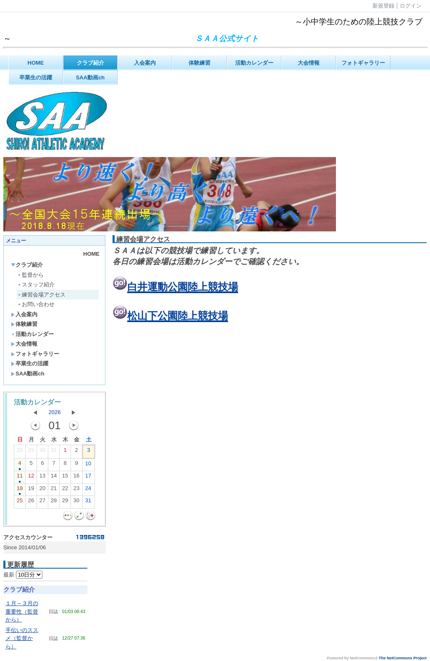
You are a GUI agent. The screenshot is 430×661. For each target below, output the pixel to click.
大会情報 (309, 63)
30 (42, 452)
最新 (22, 575)
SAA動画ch (90, 77)
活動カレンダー (254, 63)
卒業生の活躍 (35, 77)
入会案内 (145, 63)
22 (65, 490)
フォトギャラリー (363, 63)
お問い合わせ (36, 304)
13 (42, 477)
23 (76, 490)
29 (31, 452)
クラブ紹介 (90, 63)
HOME (36, 63)
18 (20, 490)
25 (20, 502)
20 (42, 490)
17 (88, 477)
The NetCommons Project (403, 658)
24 (88, 490)
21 (54, 490)
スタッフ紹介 (36, 284)
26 (31, 502)
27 (42, 502)
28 (20, 452)
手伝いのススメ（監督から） (21, 638)
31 (54, 452)
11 (20, 477)
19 (31, 490)
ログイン (411, 6)
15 (65, 477)
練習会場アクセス (41, 294)
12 (31, 477)
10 (88, 465)
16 (76, 477)
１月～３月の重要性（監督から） (21, 611)
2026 (55, 412)
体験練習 (199, 63)
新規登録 (383, 6)
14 (54, 477)
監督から (30, 275)
